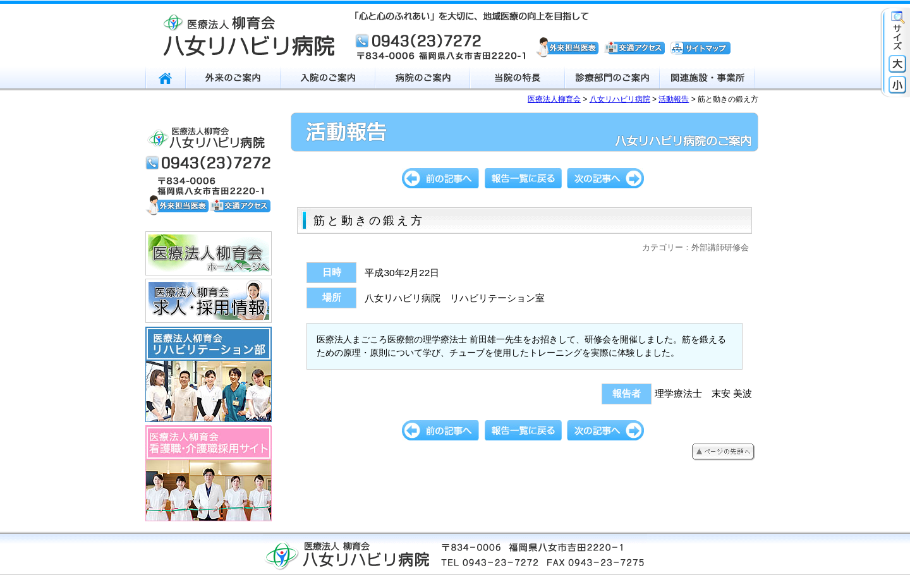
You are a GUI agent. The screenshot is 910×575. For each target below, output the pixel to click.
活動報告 (673, 99)
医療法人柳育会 (554, 99)
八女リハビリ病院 (620, 99)
